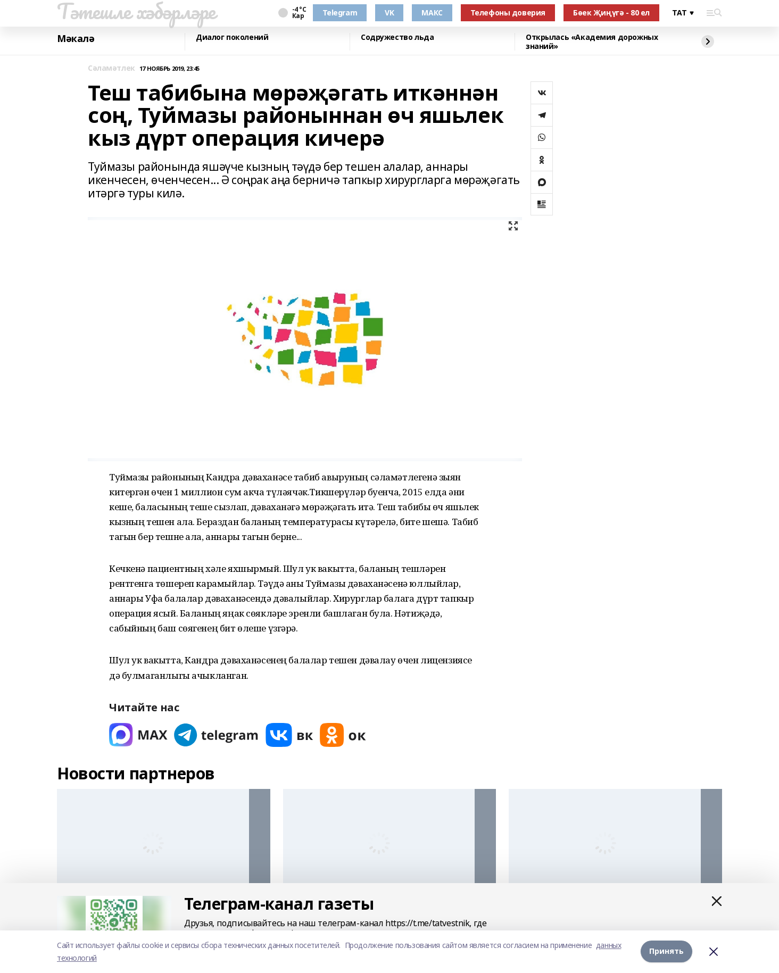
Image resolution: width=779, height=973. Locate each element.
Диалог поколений (232, 37)
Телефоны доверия (507, 12)
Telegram (340, 12)
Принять (666, 951)
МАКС (431, 12)
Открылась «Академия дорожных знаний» (592, 42)
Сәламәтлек (111, 68)
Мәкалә (75, 39)
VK (389, 12)
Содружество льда (397, 37)
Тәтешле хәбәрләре (136, 11)
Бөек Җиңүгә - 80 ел (611, 12)
